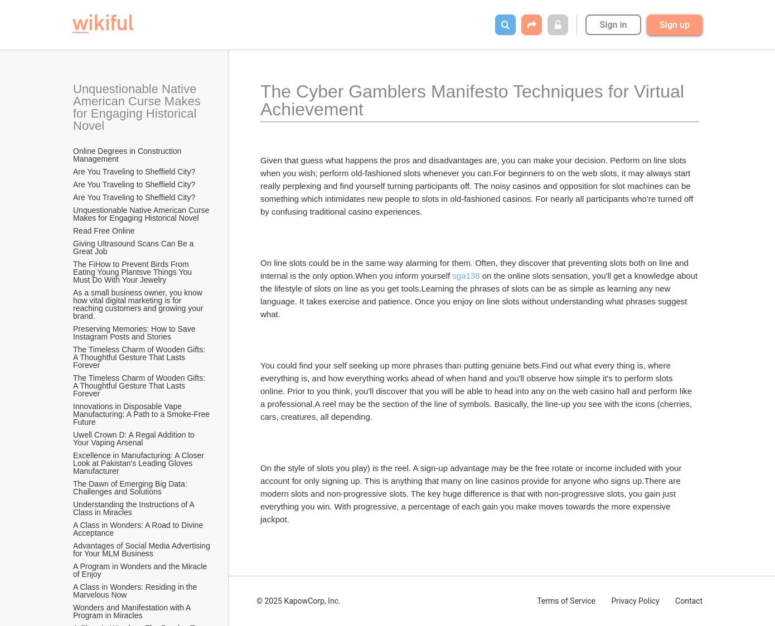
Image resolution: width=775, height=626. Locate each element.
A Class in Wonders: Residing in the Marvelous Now (136, 591)
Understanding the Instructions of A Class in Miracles (134, 508)
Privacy (635, 600)
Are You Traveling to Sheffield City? (134, 171)
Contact (689, 600)
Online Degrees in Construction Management (128, 155)
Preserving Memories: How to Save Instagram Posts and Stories (135, 332)
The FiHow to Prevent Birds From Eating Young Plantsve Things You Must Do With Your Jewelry (133, 272)
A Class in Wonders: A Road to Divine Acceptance (139, 529)
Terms (566, 600)
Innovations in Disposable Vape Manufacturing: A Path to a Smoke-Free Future (142, 414)
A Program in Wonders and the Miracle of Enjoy (141, 570)
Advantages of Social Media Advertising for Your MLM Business (142, 549)
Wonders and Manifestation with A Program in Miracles (133, 611)
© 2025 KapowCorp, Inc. (298, 600)
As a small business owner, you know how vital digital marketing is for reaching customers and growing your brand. (139, 304)
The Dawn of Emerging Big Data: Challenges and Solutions (131, 487)
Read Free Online (105, 230)
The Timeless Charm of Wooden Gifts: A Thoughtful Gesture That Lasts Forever (140, 357)
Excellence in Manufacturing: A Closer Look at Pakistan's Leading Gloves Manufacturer (139, 463)
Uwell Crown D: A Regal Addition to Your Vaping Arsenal (135, 438)
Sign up (675, 25)
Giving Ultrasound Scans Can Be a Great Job (134, 247)
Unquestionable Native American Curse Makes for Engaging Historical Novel (138, 107)
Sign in (613, 25)
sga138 (465, 275)
